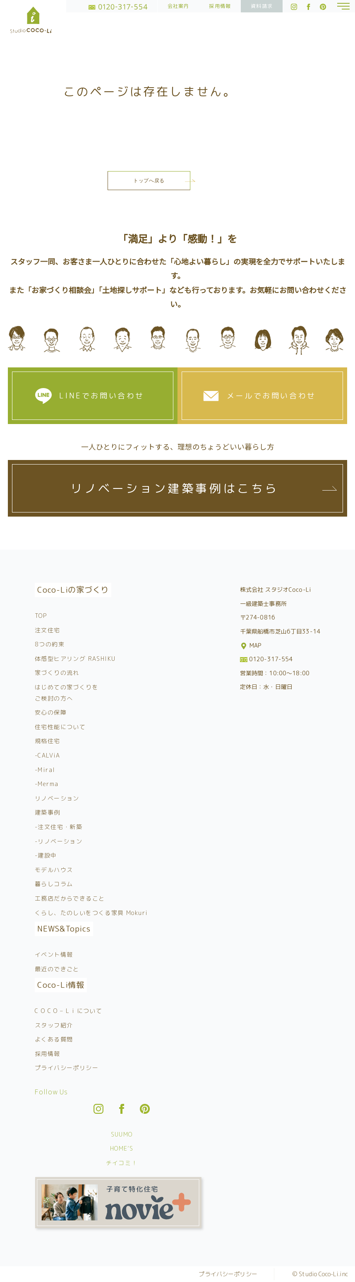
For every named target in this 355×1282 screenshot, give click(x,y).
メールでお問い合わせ (271, 396)
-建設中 (46, 855)
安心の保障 (51, 712)
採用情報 (220, 6)
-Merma (46, 784)
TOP (41, 616)
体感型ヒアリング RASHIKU (75, 658)
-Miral (45, 770)
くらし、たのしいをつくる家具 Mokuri (91, 913)
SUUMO (122, 1134)
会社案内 (178, 6)
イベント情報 (54, 954)
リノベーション (57, 798)
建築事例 (47, 812)
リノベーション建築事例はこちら (174, 488)
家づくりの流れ (57, 673)
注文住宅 (47, 630)
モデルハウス (54, 870)
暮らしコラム (54, 884)
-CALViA (47, 755)
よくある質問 (54, 1039)
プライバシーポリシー (66, 1068)
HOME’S (121, 1148)
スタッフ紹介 (54, 1025)
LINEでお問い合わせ (101, 396)
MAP (251, 645)
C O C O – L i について (68, 1011)
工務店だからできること (70, 898)
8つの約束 (50, 644)
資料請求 (262, 6)
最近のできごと (57, 969)
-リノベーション (58, 841)
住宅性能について (60, 727)
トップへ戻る (149, 180)
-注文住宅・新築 (58, 827)
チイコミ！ (122, 1163)
